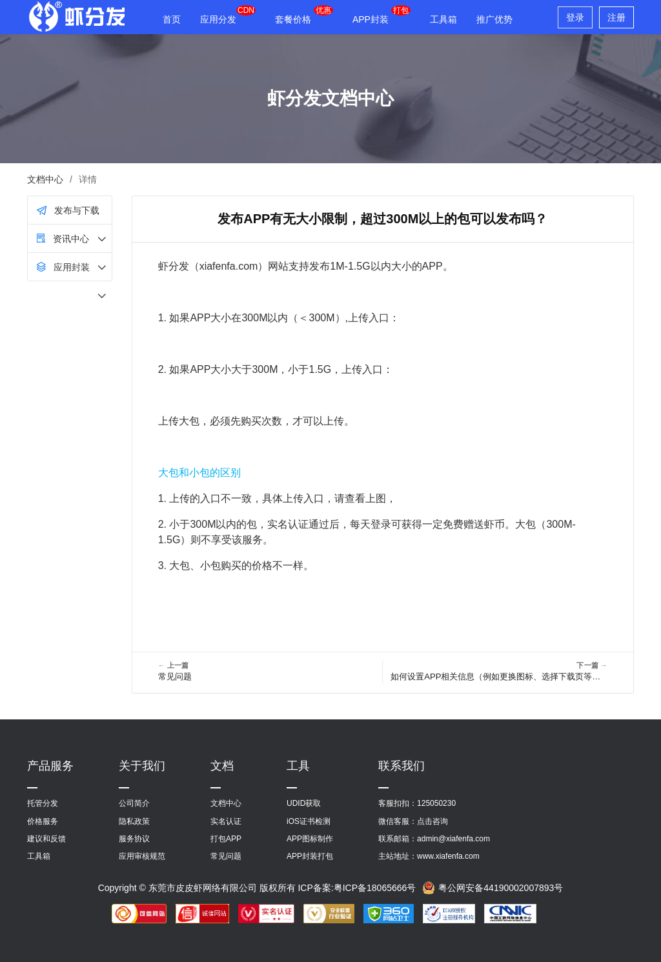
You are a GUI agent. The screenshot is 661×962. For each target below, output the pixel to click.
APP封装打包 (310, 856)
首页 (172, 19)
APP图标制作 (310, 838)
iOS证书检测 (308, 821)
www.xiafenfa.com (448, 856)
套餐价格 (293, 19)
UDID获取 (304, 803)
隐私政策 (134, 821)
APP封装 (370, 19)
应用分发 (218, 19)
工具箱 (443, 19)
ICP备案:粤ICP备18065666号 (357, 888)
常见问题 (225, 856)
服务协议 (134, 838)
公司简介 (134, 803)
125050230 (436, 803)
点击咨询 (432, 821)
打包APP (225, 838)
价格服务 (42, 821)
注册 (616, 17)
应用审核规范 (142, 856)
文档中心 (45, 179)
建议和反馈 (46, 838)
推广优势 (494, 19)
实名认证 (225, 821)
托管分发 (42, 803)
